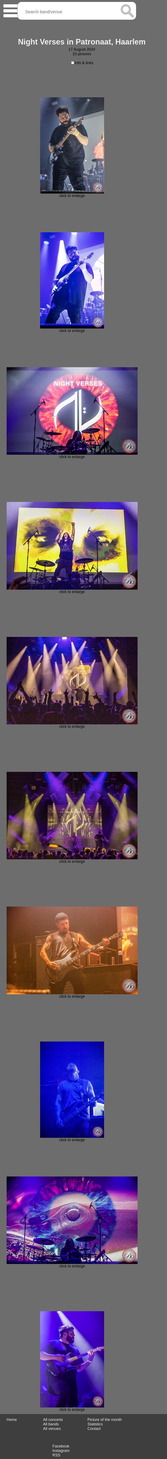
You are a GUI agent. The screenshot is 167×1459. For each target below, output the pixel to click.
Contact (94, 1428)
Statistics (95, 1424)
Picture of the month (104, 1420)
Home (12, 1420)
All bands (51, 1424)
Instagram (61, 1451)
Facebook (60, 1446)
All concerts (53, 1420)
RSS (56, 1455)
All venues (52, 1428)
